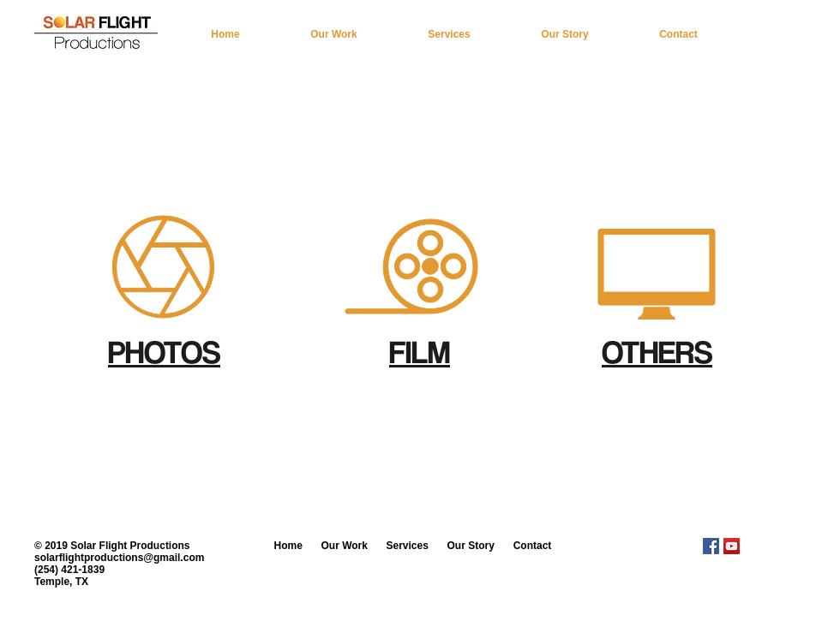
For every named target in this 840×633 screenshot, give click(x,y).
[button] (334, 34)
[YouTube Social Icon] (731, 546)
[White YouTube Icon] (783, 34)
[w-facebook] (762, 34)
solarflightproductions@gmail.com (119, 558)
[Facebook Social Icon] (711, 546)
